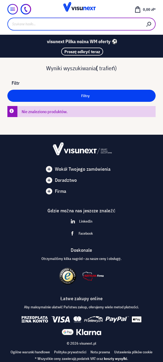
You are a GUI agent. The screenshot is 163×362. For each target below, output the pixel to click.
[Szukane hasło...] (75, 24)
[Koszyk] (145, 9)
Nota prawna (100, 352)
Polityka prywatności (70, 352)
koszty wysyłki (115, 358)
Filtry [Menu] (82, 95)
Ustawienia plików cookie (133, 352)
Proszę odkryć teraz (82, 51)
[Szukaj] (149, 24)
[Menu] (12, 9)
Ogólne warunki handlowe (30, 352)
